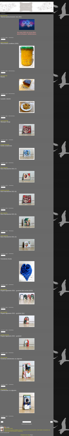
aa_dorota (7, 427)
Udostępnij (3, 39)
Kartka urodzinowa (6, 145)
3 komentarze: (11, 37)
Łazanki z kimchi (6, 99)
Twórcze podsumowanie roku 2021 (11, 17)
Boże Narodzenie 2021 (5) (8, 214)
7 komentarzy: (11, 185)
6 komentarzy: (11, 162)
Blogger (31, 434)
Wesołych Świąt (5, 122)
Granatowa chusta (6, 259)
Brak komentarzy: (12, 70)
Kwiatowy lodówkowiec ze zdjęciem (11, 358)
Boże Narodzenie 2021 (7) (8, 168)
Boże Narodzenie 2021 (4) (8, 237)
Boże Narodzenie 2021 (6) (8, 191)
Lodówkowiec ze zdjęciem (8, 390)
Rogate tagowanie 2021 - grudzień (11, 336)
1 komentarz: (11, 139)
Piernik (3, 77)
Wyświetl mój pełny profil (4, 432)
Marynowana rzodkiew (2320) (9, 43)
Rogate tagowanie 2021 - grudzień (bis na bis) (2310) (17, 290)
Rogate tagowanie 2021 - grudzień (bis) (12, 313)
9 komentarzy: (11, 352)
